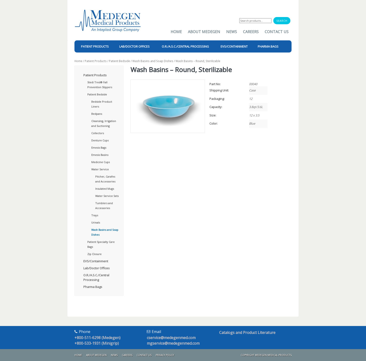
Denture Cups (100, 140)
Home (176, 31)
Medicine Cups (100, 162)
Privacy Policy (165, 355)
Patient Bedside (119, 61)
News (231, 31)
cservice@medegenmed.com (171, 337)
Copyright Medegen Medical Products (266, 355)
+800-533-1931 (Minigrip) (96, 343)
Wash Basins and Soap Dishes (152, 61)
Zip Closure (94, 254)
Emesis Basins (99, 155)
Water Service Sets (107, 196)
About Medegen (204, 31)
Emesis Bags (98, 147)
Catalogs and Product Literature (247, 332)
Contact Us (277, 31)
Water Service (100, 169)
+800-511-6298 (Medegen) (97, 337)
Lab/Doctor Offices (96, 268)
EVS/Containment (95, 261)
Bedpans (96, 114)
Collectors (97, 133)
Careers (251, 31)
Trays (94, 215)
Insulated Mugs (104, 188)
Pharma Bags (92, 287)
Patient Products (96, 61)
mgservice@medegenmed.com (173, 343)
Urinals (95, 222)
